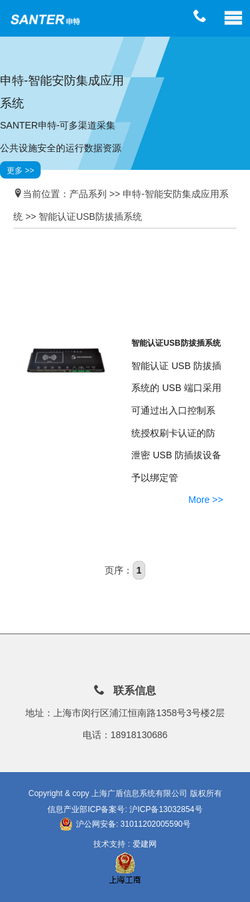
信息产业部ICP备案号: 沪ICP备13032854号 (124, 809)
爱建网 (145, 844)
